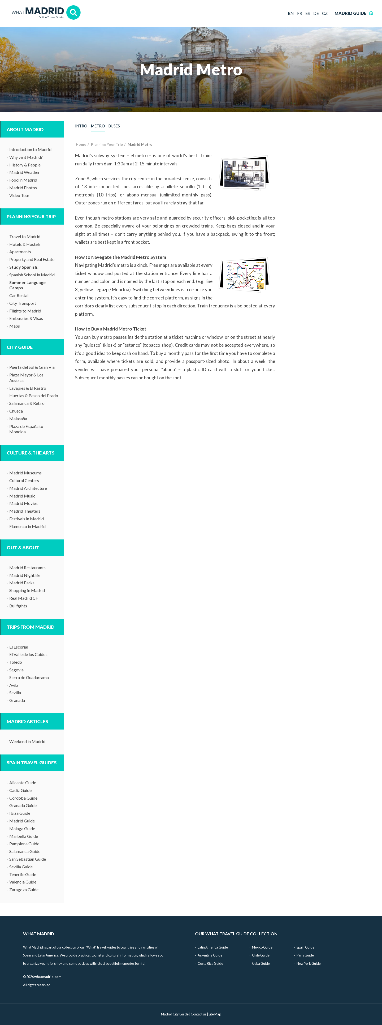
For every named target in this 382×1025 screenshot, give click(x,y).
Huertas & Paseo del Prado (33, 395)
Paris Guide (305, 955)
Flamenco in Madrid (27, 526)
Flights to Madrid (25, 310)
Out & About (23, 547)
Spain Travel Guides (32, 762)
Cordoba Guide (23, 797)
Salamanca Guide (24, 851)
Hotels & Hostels (25, 244)
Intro (81, 126)
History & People (25, 164)
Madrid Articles (27, 721)
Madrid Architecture (28, 488)
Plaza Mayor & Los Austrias (26, 377)
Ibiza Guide (19, 813)
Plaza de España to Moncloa (26, 429)
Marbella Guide (23, 836)
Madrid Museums (25, 472)
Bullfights (18, 605)
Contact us (198, 1014)
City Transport (22, 303)
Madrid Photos (23, 187)
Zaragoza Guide (23, 889)
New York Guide (309, 963)
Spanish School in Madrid (32, 274)
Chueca (16, 410)
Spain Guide (305, 947)
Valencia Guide (22, 881)
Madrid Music (22, 495)
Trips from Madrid (30, 627)
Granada (17, 700)
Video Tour (19, 195)
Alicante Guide (22, 782)
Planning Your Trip (31, 216)
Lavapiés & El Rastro (27, 388)
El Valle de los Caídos (28, 654)
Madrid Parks (21, 582)
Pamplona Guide (24, 843)
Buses (114, 126)
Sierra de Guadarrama (29, 677)
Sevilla (15, 692)
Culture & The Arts (30, 453)
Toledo (15, 661)
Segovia (16, 669)
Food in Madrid (23, 179)
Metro (98, 126)
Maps (14, 325)
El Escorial (18, 646)
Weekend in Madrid (27, 741)
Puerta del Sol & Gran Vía (32, 367)
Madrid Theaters (24, 510)
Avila (13, 685)
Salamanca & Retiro (27, 403)
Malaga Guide (22, 828)
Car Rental (18, 295)
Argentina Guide (210, 955)
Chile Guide (261, 955)
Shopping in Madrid (27, 590)
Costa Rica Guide (210, 963)
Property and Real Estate (31, 259)
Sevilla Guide (21, 866)
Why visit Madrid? (26, 157)
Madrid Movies (23, 503)
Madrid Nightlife (24, 575)
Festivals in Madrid (26, 518)
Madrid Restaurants (27, 567)
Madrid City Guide (175, 1014)
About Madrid (25, 129)
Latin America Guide (213, 947)
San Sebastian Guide (27, 858)
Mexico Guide (262, 947)
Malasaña (18, 418)
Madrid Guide (22, 820)
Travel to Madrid (24, 236)
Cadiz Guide (20, 790)
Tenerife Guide (22, 874)
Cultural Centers (24, 480)
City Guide (20, 347)
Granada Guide (23, 805)
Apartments (20, 251)
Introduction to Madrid (30, 149)
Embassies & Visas (26, 318)
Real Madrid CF (23, 598)
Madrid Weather (24, 172)
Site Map (215, 1014)
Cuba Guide (261, 963)
